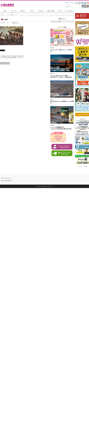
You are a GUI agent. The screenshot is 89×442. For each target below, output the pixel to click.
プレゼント (59, 11)
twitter (79, 3)
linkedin (85, 3)
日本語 (71, 2)
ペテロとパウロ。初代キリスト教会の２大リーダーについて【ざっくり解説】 (12, 57)
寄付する (23, 11)
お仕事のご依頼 (50, 11)
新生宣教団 (43, 186)
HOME (4, 11)
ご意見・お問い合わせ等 (6, 180)
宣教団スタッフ (15, 22)
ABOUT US (41, 11)
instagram (88, 3)
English (66, 2)
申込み (32, 11)
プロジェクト (14, 11)
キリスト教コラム (69, 11)
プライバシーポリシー (6, 178)
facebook (82, 3)
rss (76, 3)
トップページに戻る (5, 63)
